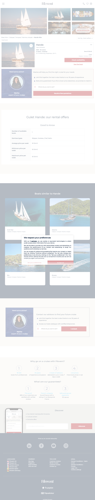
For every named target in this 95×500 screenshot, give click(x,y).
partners (34, 241)
